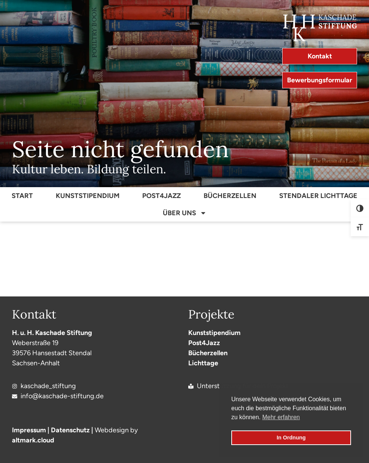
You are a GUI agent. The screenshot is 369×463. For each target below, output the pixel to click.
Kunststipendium (87, 196)
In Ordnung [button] (291, 438)
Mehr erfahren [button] (281, 417)
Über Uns (185, 213)
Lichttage (203, 363)
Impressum (29, 430)
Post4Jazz (161, 196)
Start (22, 196)
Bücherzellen (230, 196)
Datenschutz (70, 430)
